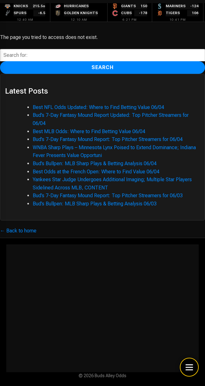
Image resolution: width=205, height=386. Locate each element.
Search (102, 67)
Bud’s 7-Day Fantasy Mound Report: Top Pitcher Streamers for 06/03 (108, 195)
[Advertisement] (102, 308)
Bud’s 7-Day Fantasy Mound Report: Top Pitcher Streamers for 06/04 (108, 139)
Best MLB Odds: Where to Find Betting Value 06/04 (89, 131)
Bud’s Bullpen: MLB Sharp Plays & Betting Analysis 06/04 (95, 163)
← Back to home (18, 231)
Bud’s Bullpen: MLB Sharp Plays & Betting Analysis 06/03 (95, 204)
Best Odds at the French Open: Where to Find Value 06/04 (96, 172)
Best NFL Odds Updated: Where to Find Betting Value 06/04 (98, 107)
